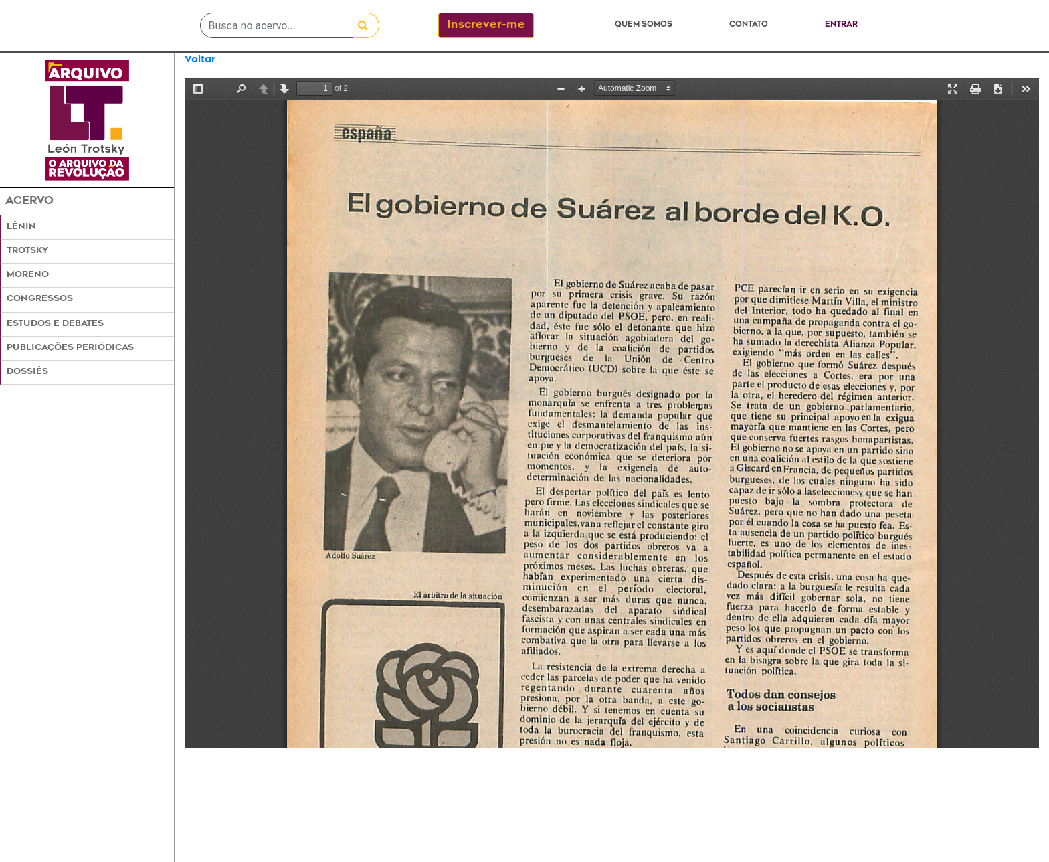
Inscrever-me (486, 25)
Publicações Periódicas (70, 348)
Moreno (28, 275)
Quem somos (643, 25)
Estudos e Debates (55, 324)
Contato (748, 25)
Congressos (40, 299)
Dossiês (27, 372)
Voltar (200, 60)
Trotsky (27, 251)
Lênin (21, 227)
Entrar (841, 25)
